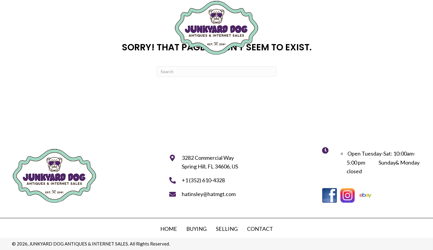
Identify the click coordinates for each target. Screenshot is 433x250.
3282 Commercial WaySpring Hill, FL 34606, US (210, 162)
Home (168, 228)
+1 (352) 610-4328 (203, 180)
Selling (227, 228)
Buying (196, 228)
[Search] (216, 71)
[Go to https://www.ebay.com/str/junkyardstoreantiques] (365, 195)
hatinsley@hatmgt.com (209, 194)
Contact (260, 228)
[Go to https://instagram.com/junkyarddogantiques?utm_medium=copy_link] (347, 195)
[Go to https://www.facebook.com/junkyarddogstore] (329, 195)
